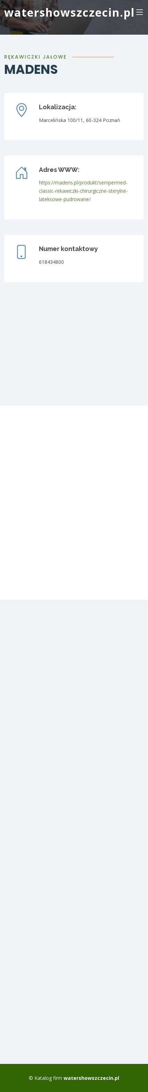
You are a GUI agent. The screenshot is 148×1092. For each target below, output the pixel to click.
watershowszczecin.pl (69, 12)
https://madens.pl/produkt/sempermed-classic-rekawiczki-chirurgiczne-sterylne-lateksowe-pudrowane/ (83, 190)
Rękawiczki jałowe (35, 56)
